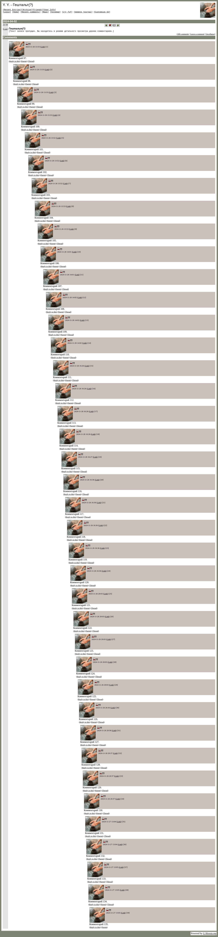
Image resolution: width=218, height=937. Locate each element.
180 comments (183, 34)
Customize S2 (102, 12)
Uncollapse (210, 34)
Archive (27, 10)
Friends (37, 10)
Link (5, 29)
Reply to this (15, 62)
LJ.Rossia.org (209, 934)
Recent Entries (12, 10)
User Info (49, 10)
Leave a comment (197, 34)
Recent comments (30, 12)
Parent (23, 62)
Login (7, 12)
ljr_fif (67, 12)
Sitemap (55, 12)
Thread (31, 62)
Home (15, 12)
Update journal (83, 12)
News (45, 12)
